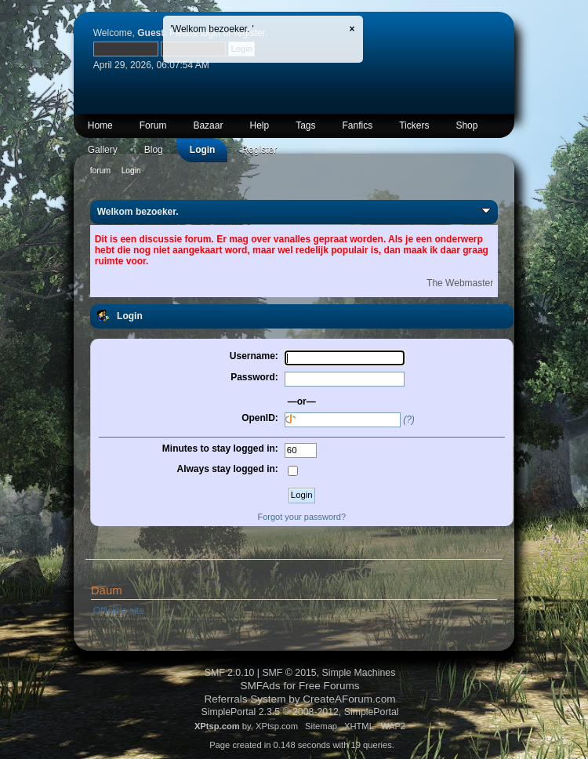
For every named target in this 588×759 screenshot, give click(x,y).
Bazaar (208, 125)
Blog (153, 149)
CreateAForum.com (349, 699)
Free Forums (329, 686)
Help (259, 125)
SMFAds (260, 686)
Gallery (103, 149)
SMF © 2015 (289, 672)
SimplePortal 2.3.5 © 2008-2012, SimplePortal (299, 711)
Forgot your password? (302, 516)
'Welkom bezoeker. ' (212, 29)
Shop (466, 125)
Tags (305, 125)
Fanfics (358, 125)
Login (203, 149)
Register (259, 149)
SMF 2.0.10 (230, 672)
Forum (153, 125)
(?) (409, 419)
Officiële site (118, 610)
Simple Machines (359, 672)
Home (100, 125)
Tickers (414, 125)
